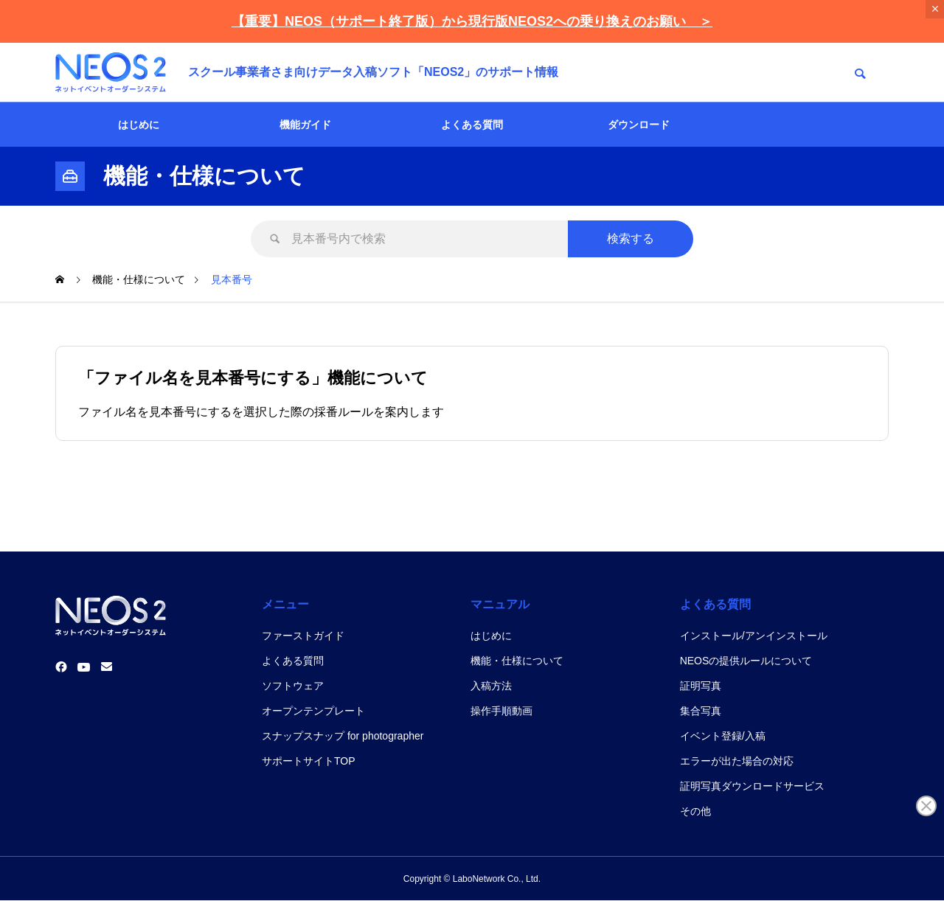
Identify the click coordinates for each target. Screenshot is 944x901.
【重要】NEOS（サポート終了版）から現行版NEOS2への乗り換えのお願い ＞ (472, 21)
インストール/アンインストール (753, 635)
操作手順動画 (501, 711)
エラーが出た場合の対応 (737, 761)
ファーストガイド (303, 635)
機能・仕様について (517, 661)
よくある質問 (472, 125)
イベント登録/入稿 (723, 736)
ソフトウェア (293, 686)
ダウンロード (639, 125)
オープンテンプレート (313, 711)
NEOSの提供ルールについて (746, 661)
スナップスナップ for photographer (342, 736)
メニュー (285, 604)
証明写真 (700, 686)
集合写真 (700, 711)
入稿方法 (491, 686)
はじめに (138, 125)
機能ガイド (305, 125)
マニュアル (500, 604)
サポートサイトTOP (308, 761)
